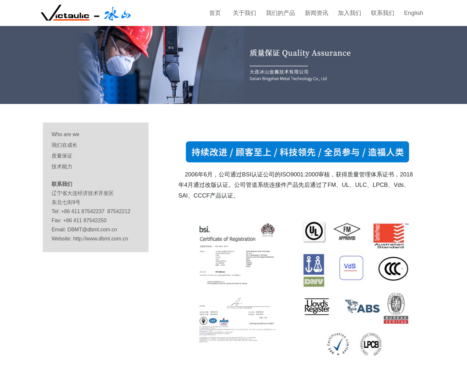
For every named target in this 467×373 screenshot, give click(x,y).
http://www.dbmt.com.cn (100, 238)
